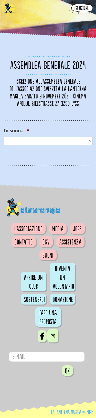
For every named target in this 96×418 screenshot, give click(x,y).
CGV (46, 242)
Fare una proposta (48, 317)
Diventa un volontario (63, 278)
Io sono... (16, 131)
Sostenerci (34, 300)
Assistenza (70, 242)
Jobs (77, 229)
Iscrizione (81, 8)
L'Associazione (28, 229)
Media (57, 229)
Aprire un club (33, 282)
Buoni (48, 255)
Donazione (63, 300)
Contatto (24, 242)
